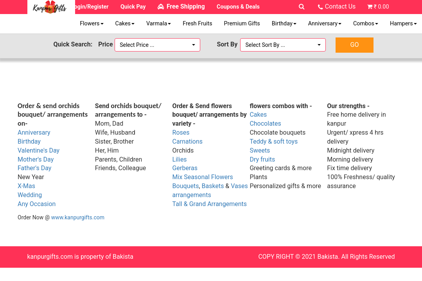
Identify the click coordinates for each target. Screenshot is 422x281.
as (32, 186)
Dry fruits (262, 159)
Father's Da (33, 168)
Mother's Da (34, 159)
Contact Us (340, 6)
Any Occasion (37, 204)
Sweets (260, 150)
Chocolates (265, 123)
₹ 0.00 (381, 7)
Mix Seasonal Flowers (202, 177)
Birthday (284, 23)
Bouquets (185, 186)
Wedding (30, 195)
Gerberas (185, 168)
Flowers (91, 23)
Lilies (179, 159)
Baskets (213, 186)
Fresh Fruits (197, 23)
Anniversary (324, 23)
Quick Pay (133, 7)
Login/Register (90, 7)
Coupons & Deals (238, 7)
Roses (181, 132)
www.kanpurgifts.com (77, 217)
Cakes (125, 23)
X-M (23, 186)
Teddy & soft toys (274, 141)
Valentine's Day (38, 150)
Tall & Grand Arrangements (209, 204)
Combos (365, 23)
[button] (157, 45)
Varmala (158, 23)
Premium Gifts (242, 23)
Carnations (187, 141)
